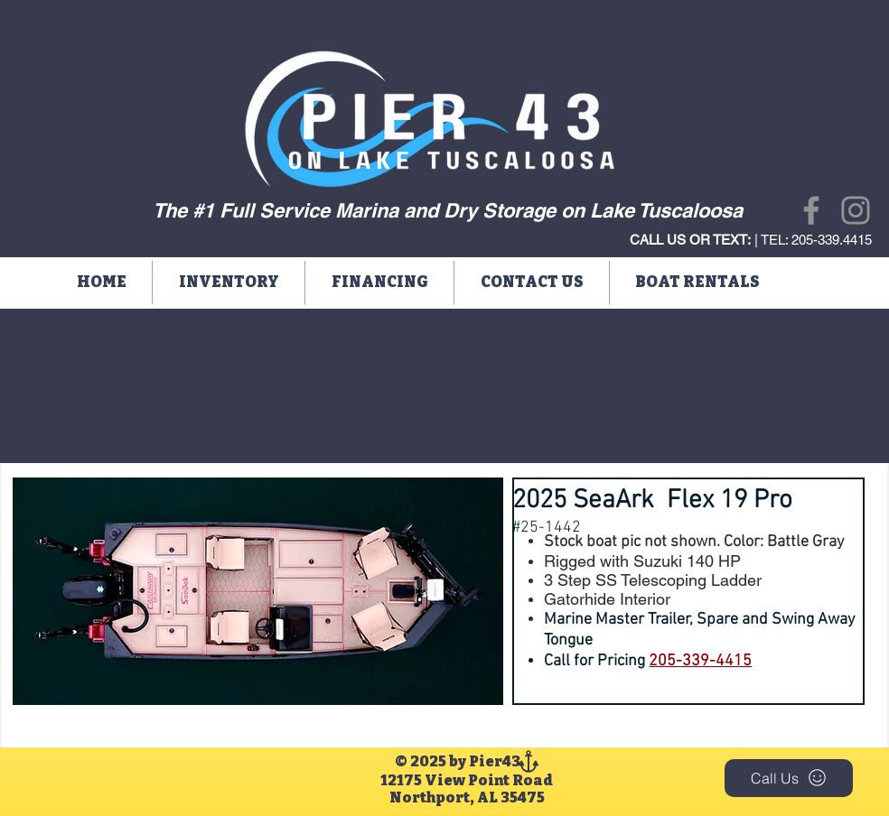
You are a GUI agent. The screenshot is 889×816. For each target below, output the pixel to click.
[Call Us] (789, 778)
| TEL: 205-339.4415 (751, 239)
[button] (228, 282)
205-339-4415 (700, 661)
